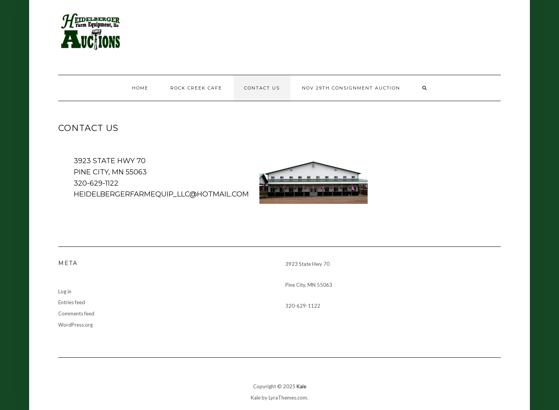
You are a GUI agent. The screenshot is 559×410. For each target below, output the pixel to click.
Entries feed (71, 302)
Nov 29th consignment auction (351, 88)
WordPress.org (75, 325)
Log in (64, 291)
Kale (301, 386)
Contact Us (262, 88)
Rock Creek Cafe (196, 88)
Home (140, 88)
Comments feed (76, 313)
